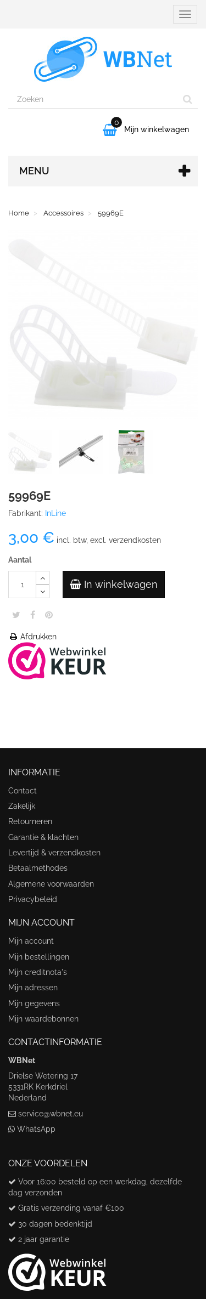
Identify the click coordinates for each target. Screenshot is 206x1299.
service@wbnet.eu (50, 1113)
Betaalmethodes (38, 868)
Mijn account (31, 941)
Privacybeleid (32, 899)
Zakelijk (21, 806)
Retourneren (30, 821)
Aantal (19, 559)
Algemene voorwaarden (51, 884)
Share (32, 614)
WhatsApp (36, 1129)
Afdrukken (32, 636)
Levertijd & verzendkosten (54, 852)
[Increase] (42, 578)
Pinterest (49, 614)
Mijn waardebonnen (43, 1018)
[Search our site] (93, 99)
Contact (22, 790)
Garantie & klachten (43, 837)
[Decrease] (42, 591)
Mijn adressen (33, 987)
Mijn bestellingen (38, 956)
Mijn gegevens (34, 1003)
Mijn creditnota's (37, 972)
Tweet (16, 614)
